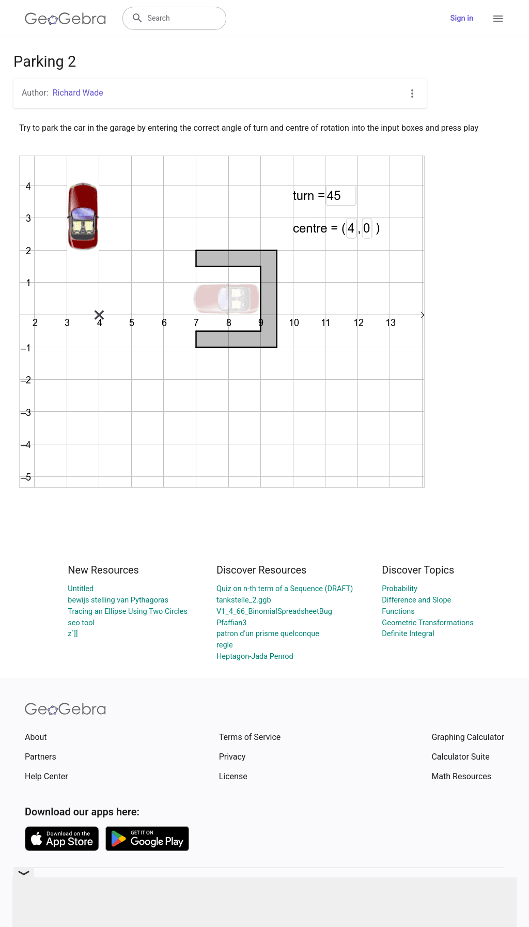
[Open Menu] (498, 18)
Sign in (461, 18)
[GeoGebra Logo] (65, 18)
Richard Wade (78, 93)
